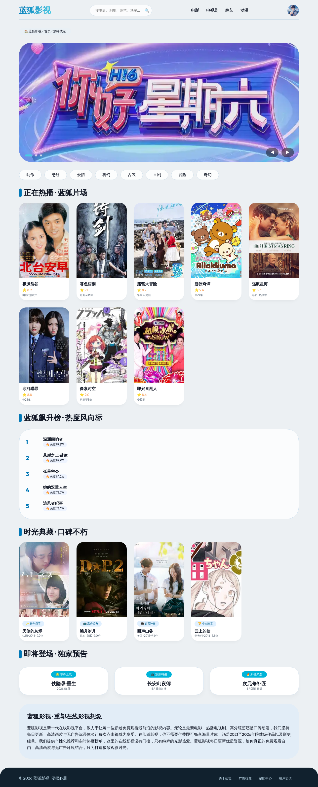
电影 (195, 10)
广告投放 (245, 778)
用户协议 (285, 778)
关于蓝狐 (225, 778)
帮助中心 (265, 778)
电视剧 (212, 10)
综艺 (229, 10)
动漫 (244, 10)
